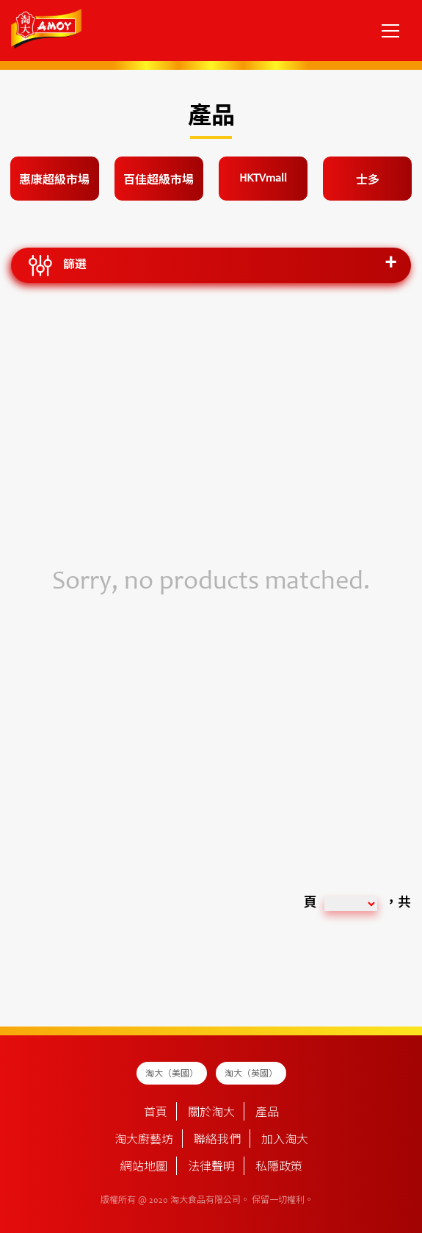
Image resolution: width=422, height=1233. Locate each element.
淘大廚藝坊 (143, 1140)
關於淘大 (211, 1113)
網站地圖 (143, 1167)
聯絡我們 (217, 1140)
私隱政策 (278, 1167)
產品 (267, 1113)
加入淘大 (284, 1140)
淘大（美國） (171, 1074)
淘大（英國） (251, 1074)
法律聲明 (211, 1167)
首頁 (155, 1113)
